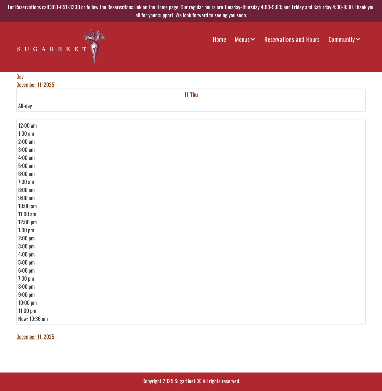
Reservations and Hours (291, 39)
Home (219, 39)
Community (342, 39)
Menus (242, 39)
